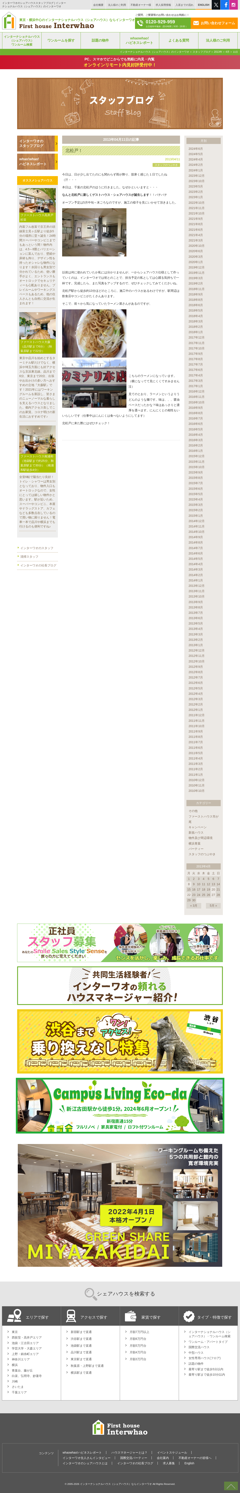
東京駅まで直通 (81, 1359)
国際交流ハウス (199, 1347)
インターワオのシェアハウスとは (85, 1463)
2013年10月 (197, 596)
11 (203, 884)
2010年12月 (197, 780)
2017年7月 (196, 364)
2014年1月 (196, 580)
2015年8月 (196, 477)
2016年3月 (196, 440)
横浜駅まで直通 (81, 1372)
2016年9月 (196, 407)
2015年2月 (196, 510)
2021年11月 (197, 208)
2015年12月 (197, 456)
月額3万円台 (138, 1359)
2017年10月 (197, 348)
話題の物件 (196, 1363)
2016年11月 (197, 396)
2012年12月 (197, 650)
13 (213, 884)
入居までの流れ (185, 4)
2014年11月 (197, 526)
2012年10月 (197, 661)
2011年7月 (196, 742)
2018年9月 (196, 294)
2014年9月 (196, 537)
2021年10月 (197, 213)
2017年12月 (197, 337)
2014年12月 (197, 521)
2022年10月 (197, 202)
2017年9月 (196, 353)
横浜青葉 (195, 843)
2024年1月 (196, 170)
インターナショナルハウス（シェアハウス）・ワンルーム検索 (210, 1334)
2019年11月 (197, 272)
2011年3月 (196, 763)
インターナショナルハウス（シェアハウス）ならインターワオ (116, 1484)
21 (218, 889)
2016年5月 (196, 429)
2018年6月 (196, 305)
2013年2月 (196, 639)
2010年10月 (197, 790)
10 (198, 884)
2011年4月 (196, 758)
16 (193, 889)
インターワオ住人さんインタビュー (87, 1457)
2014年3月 (196, 569)
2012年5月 (196, 688)
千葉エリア (19, 1392)
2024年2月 (196, 164)
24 (198, 895)
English (189, 1463)
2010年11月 (197, 785)
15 (189, 889)
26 (208, 895)
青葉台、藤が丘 (22, 1370)
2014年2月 (196, 575)
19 (208, 889)
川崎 (15, 1381)
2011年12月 (197, 715)
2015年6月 (196, 488)
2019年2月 (196, 283)
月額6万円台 (138, 1338)
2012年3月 (196, 699)
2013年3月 (196, 634)
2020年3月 (196, 256)
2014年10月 (197, 531)
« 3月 (193, 905)
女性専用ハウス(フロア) (204, 1358)
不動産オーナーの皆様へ (195, 1457)
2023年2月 (196, 191)
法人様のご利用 (117, 4)
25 (203, 895)
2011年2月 (196, 769)
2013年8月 (196, 607)
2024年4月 (196, 159)
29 (189, 900)
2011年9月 (196, 731)
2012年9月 (196, 666)
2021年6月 (196, 229)
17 (198, 889)
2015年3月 (196, 504)
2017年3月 (196, 380)
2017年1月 (196, 386)
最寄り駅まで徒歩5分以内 (206, 1369)
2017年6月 (196, 369)
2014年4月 (196, 564)
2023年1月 (196, 197)
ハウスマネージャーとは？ (129, 1452)
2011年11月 (197, 720)
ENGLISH (203, 4)
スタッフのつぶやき (166, 164)
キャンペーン (198, 827)
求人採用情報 (163, 4)
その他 (193, 811)
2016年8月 (196, 413)
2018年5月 (196, 310)
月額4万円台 (138, 1352)
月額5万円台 (138, 1345)
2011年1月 (196, 774)
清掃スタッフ (29, 556)
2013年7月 (196, 612)
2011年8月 (196, 736)
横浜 (15, 1365)
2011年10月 (197, 726)
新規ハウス (196, 832)
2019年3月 (196, 278)
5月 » (213, 905)
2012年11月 (197, 655)
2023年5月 (196, 186)
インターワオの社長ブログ (38, 565)
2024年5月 (196, 154)
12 (208, 884)
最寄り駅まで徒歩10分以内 (207, 1374)
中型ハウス (196, 1352)
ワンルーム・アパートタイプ (208, 1341)
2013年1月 (196, 645)
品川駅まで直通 (81, 1352)
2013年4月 (196, 628)
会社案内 (163, 1457)
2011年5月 (196, 753)
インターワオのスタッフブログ (31, 143)
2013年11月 (197, 591)
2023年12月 (197, 175)
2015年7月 (196, 483)
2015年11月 (197, 461)
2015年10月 (197, 467)
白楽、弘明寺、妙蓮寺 (27, 1376)
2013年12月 (197, 585)
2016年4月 (196, 434)
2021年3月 (196, 240)
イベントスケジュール (172, 1452)
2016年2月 (196, 445)
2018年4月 (196, 316)
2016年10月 (197, 402)
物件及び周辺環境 (201, 838)
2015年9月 (196, 472)
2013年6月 (196, 618)
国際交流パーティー (133, 1457)
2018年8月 (196, 299)
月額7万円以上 (139, 1332)
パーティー (196, 849)
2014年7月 (196, 548)
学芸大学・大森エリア (27, 1348)
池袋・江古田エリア (25, 1343)
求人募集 (169, 1463)
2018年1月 (196, 332)
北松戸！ (73, 150)
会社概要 (98, 4)
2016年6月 (196, 423)
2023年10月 (197, 181)
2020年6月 (196, 251)
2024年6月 (196, 148)
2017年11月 (197, 343)
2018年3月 (196, 321)
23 (193, 895)
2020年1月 (196, 262)
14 (218, 884)
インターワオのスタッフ (36, 548)
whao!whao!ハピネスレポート (33, 161)
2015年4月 (196, 499)
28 (218, 895)
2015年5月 (196, 494)
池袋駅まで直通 (81, 1345)
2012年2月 (196, 704)
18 (203, 889)
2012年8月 (196, 672)
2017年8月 (196, 359)
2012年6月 (196, 682)
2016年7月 (196, 418)
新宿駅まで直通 (81, 1332)
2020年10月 (197, 245)
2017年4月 (196, 375)
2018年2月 (196, 326)
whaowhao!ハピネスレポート (82, 1452)
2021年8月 (196, 224)
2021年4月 (196, 235)
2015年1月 (196, 515)
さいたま (18, 1386)
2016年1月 (196, 450)
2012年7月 (196, 677)
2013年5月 (196, 623)
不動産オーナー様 (140, 4)
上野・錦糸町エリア (25, 1354)
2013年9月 (196, 602)
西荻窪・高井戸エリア (27, 1337)
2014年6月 (196, 553)
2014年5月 (196, 558)
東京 (15, 1332)
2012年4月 (196, 693)
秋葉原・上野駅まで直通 (87, 1365)
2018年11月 (197, 289)
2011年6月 (196, 747)
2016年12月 (197, 391)
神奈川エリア (21, 1359)
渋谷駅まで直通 (81, 1338)
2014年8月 (196, 542)
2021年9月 (196, 218)
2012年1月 (196, 709)
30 (193, 900)
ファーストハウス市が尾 (204, 819)
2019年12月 (197, 267)
